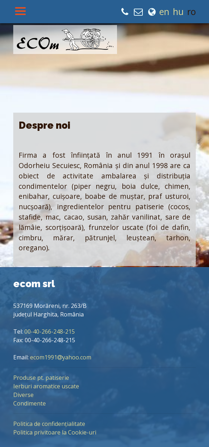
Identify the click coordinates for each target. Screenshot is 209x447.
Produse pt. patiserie (41, 378)
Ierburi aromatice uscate (46, 386)
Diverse (23, 395)
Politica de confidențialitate (49, 424)
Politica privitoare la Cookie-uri (54, 432)
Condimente (29, 403)
